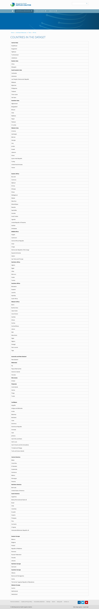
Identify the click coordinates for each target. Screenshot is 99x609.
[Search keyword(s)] (78, 3)
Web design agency (77, 607)
